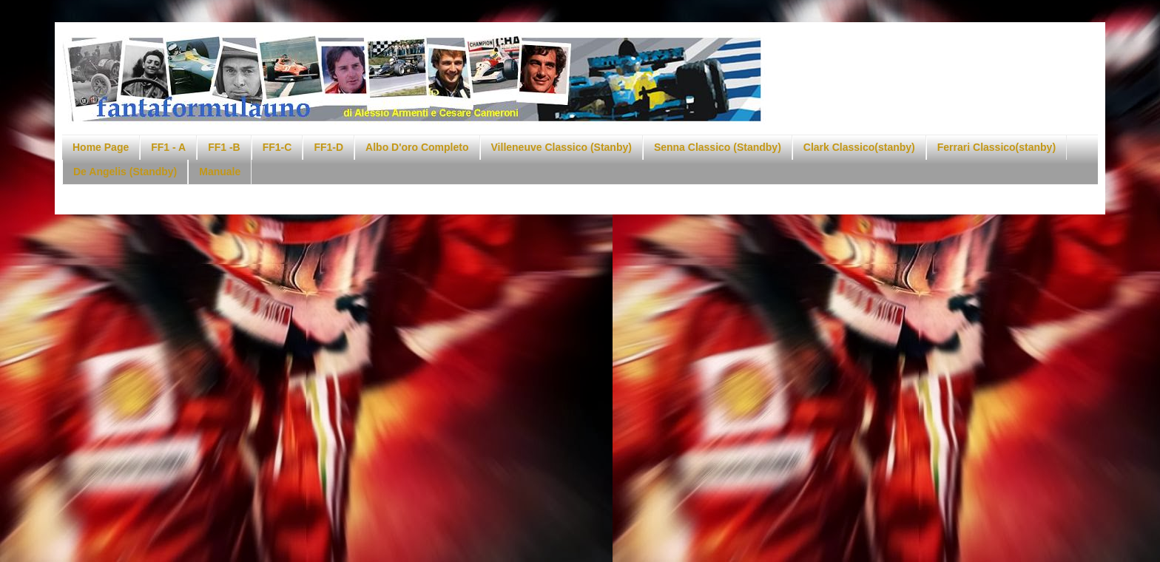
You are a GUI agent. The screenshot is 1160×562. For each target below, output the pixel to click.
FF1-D (328, 147)
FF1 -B (224, 147)
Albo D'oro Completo (416, 147)
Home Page (100, 147)
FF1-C (277, 147)
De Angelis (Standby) (125, 171)
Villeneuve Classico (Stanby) (561, 147)
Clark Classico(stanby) (859, 147)
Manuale (219, 171)
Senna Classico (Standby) (717, 147)
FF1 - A (168, 147)
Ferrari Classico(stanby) (996, 147)
